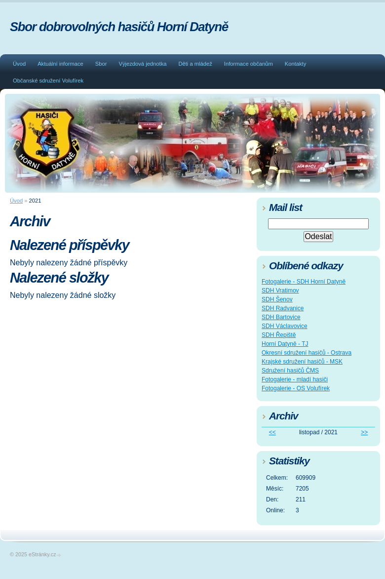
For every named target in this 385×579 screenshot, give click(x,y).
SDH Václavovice (285, 326)
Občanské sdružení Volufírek (48, 80)
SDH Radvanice (283, 308)
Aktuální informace (60, 64)
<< (272, 432)
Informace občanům (248, 64)
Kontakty (296, 64)
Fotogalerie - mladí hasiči (295, 379)
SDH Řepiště (279, 334)
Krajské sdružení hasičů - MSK (302, 361)
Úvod (19, 64)
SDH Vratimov (280, 290)
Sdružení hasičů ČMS (290, 370)
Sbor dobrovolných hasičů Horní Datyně (119, 27)
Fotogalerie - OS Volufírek (296, 388)
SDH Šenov (277, 299)
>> (364, 432)
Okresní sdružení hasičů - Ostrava (306, 352)
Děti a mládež (195, 64)
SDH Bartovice (281, 317)
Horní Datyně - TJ (285, 343)
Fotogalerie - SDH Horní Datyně (304, 281)
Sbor (101, 64)
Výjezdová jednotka (142, 64)
